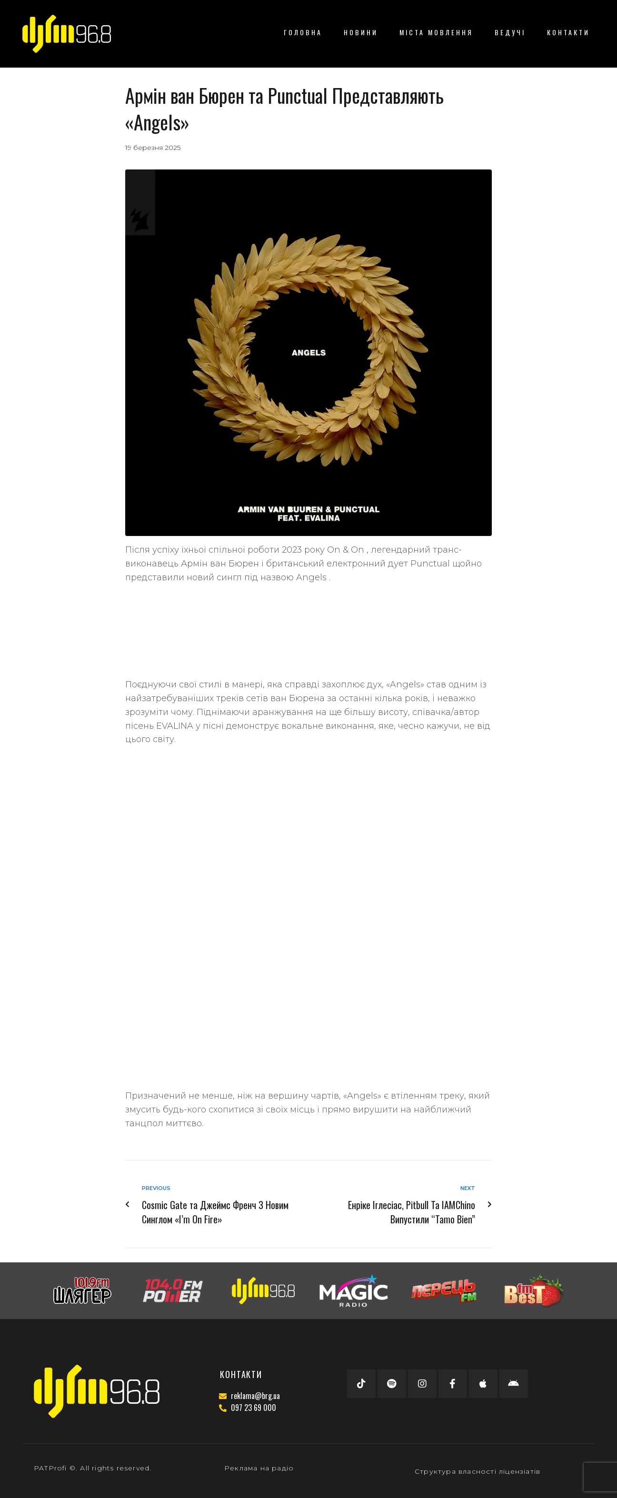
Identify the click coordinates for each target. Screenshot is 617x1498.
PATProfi (50, 1468)
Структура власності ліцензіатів (477, 1471)
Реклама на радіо (259, 1468)
